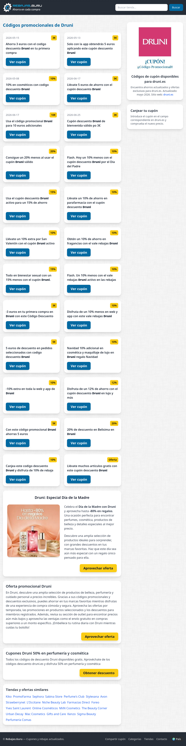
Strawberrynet (15, 702)
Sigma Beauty (86, 714)
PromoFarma (22, 697)
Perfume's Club (74, 697)
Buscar (176, 7)
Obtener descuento (99, 673)
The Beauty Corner (94, 708)
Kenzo (71, 714)
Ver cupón (17, 62)
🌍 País (176, 739)
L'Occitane (34, 702)
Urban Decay (14, 714)
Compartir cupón (115, 739)
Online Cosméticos (45, 708)
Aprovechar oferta (98, 568)
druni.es (168, 94)
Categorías (134, 739)
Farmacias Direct (78, 702)
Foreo (95, 702)
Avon (103, 697)
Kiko (9, 697)
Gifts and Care (56, 714)
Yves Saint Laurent (18, 708)
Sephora (38, 697)
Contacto (161, 739)
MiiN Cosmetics (69, 708)
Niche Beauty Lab (54, 702)
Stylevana (92, 697)
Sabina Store (53, 697)
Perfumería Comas (18, 720)
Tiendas (148, 739)
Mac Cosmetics (35, 714)
